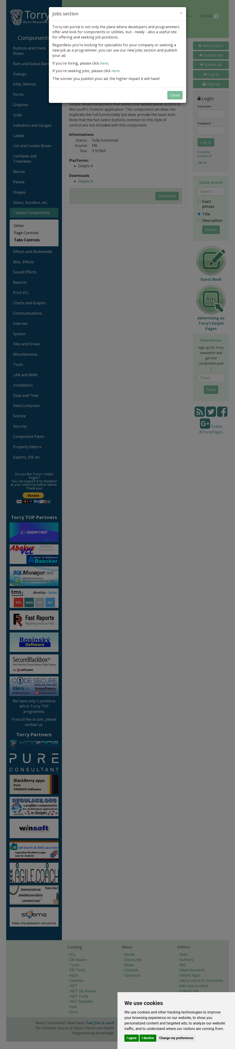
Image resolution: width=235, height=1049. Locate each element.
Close (175, 95)
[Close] (181, 13)
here (104, 63)
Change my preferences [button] (176, 1038)
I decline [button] (148, 1038)
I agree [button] (132, 1038)
